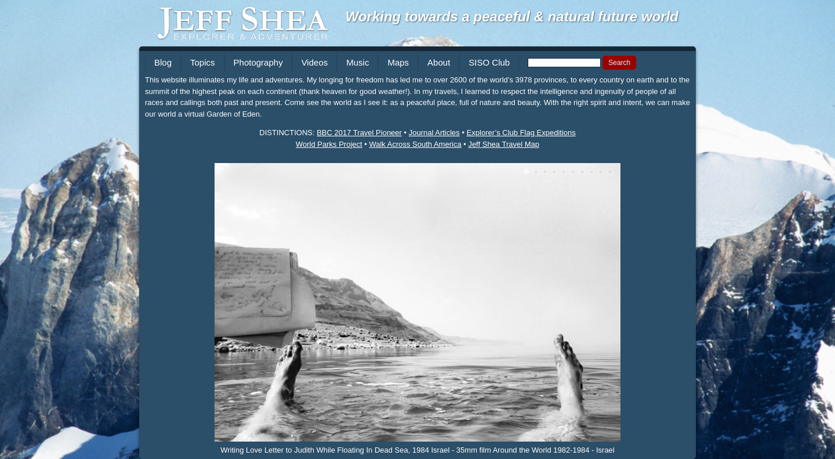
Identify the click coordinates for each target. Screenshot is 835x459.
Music (357, 62)
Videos (315, 62)
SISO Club (489, 62)
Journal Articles (434, 132)
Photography (258, 62)
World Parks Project (329, 144)
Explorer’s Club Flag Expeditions (521, 132)
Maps (398, 62)
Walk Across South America (415, 144)
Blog (163, 62)
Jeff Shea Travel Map (503, 144)
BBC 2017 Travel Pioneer (359, 132)
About (438, 62)
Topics (202, 62)
